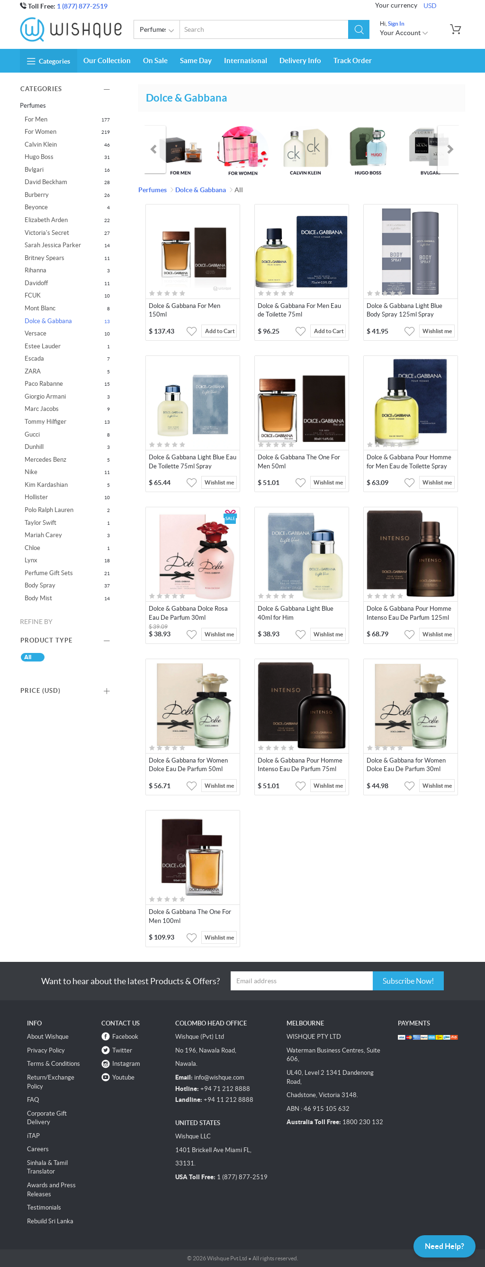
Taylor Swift (40, 522)
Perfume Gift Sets (49, 573)
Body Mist (38, 598)
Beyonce (36, 207)
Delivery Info (300, 60)
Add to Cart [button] (220, 331)
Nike (31, 471)
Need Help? (444, 1246)
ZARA (33, 371)
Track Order (352, 60)
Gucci (32, 434)
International (245, 60)
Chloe (32, 547)
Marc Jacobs (42, 408)
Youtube (123, 1077)
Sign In (396, 23)
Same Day (196, 60)
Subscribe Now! (408, 981)
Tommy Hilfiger (45, 421)
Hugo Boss (39, 156)
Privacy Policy (46, 1050)
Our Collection (107, 60)
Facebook (125, 1036)
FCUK (33, 295)
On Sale (155, 60)
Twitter (122, 1050)
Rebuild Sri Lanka (50, 1221)
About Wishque (48, 1036)
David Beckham (46, 182)
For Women (40, 131)
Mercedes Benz (45, 459)
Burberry (37, 194)
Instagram (126, 1063)
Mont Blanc (40, 308)
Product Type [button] (46, 640)
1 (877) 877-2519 (82, 6)
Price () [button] (40, 690)
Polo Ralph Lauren (49, 509)
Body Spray (40, 585)
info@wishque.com (219, 1077)
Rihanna (35, 270)
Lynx (31, 560)
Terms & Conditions (53, 1063)
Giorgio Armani (45, 396)
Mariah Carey (43, 535)
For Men (36, 119)
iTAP (33, 1135)
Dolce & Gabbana (48, 321)
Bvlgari (34, 169)
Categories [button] (48, 61)
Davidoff (36, 283)
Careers (38, 1149)
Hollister (36, 497)
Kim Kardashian (46, 484)
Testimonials (44, 1207)
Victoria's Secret (47, 232)
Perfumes (158, 31)
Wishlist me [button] (437, 331)
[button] (358, 29)
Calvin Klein (41, 144)
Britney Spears (44, 257)
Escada (34, 358)
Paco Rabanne (44, 383)
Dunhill (34, 446)
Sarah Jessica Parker (53, 245)
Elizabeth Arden (46, 220)
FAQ (33, 1099)
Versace (35, 333)
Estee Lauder (43, 346)
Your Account (404, 33)
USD (430, 5)
